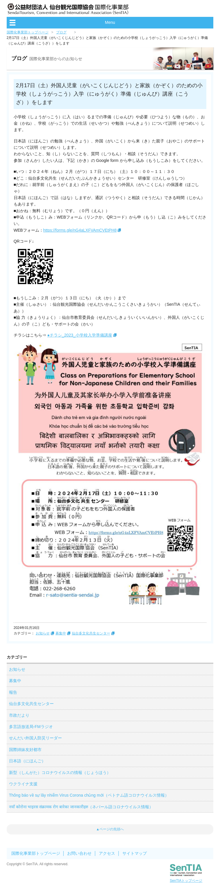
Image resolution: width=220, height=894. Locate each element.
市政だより (19, 715)
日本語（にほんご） (27, 761)
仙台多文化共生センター (91, 633)
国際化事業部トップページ (28, 32)
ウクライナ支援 (23, 784)
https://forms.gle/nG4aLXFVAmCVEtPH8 (80, 230)
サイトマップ (134, 853)
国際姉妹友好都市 (25, 749)
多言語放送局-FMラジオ (31, 726)
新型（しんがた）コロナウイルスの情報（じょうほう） (60, 772)
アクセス (107, 853)
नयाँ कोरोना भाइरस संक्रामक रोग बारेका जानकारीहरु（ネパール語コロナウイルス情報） (81, 806)
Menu (110, 22)
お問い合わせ (79, 853)
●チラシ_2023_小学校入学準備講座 (79, 335)
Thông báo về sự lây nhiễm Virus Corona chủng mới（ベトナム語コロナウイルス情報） (89, 795)
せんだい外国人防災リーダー (35, 738)
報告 (13, 692)
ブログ (61, 32)
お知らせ (43, 633)
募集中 (61, 633)
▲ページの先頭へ (110, 829)
